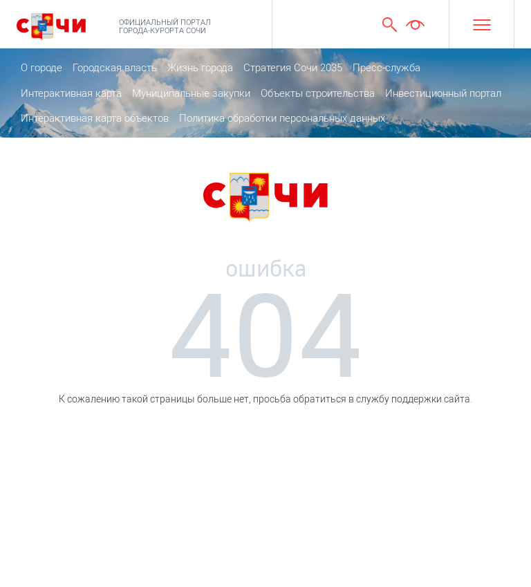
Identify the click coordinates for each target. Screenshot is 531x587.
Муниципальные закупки (191, 93)
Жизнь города (200, 68)
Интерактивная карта (71, 93)
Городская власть (115, 68)
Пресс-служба (386, 68)
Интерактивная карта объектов (95, 118)
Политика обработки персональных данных (282, 118)
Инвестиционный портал (443, 93)
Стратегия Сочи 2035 (292, 68)
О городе (41, 68)
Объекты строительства (318, 93)
